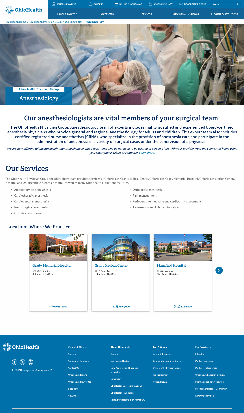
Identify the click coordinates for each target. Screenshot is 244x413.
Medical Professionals (206, 367)
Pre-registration (160, 374)
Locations (106, 14)
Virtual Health (160, 381)
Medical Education (204, 360)
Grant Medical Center (111, 265)
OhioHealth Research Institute (210, 374)
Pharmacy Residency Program (209, 381)
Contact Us (73, 367)
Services (146, 14)
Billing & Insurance (162, 354)
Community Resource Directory (168, 360)
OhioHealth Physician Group (45, 21)
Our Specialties (73, 21)
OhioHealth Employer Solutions (126, 385)
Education (200, 354)
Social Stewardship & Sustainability (128, 399)
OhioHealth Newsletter (79, 381)
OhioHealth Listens (77, 374)
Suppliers (73, 388)
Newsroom (116, 378)
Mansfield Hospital (171, 265)
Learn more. (147, 152)
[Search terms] (225, 4)
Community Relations (78, 360)
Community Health (120, 360)
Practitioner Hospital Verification (211, 388)
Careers (72, 354)
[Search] (237, 4)
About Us (115, 354)
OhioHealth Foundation (122, 392)
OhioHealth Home (15, 21)
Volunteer (73, 395)
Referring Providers (204, 395)
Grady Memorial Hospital (51, 265)
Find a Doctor (67, 14)
